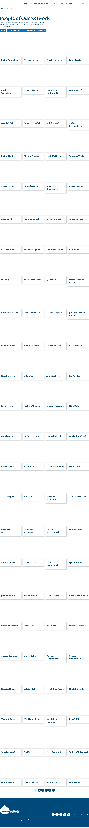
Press (36, 820)
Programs (22, 820)
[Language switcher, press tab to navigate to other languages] (82, 3)
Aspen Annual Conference (35, 30)
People (42, 820)
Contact (78, 3)
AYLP (47, 3)
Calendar (71, 3)
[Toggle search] (86, 3)
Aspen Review (4, 820)
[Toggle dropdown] (31, 3)
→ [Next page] (53, 790)
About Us (14, 820)
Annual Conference (39, 3)
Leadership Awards (15, 30)
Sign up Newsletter (81, 814)
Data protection (58, 820)
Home (1, 8)
